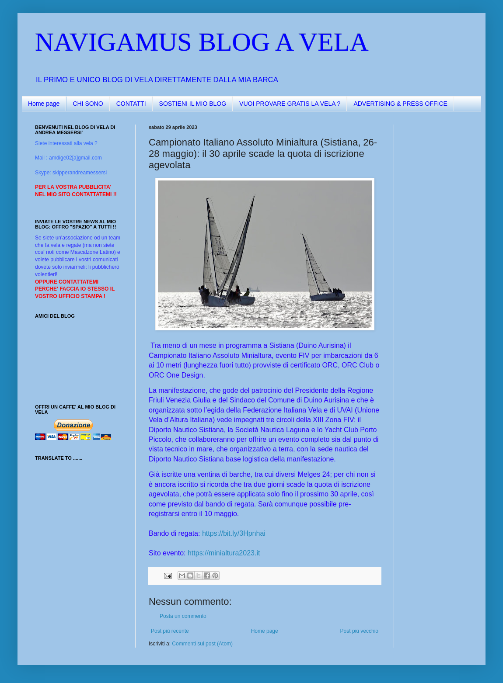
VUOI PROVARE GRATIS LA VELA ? (289, 103)
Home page (43, 103)
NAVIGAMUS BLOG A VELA (202, 42)
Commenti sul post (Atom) (202, 644)
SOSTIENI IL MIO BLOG (193, 103)
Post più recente (170, 631)
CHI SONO (88, 103)
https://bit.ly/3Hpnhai (233, 533)
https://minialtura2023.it (224, 553)
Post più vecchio (359, 631)
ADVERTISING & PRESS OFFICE (400, 103)
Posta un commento (183, 616)
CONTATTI (131, 103)
